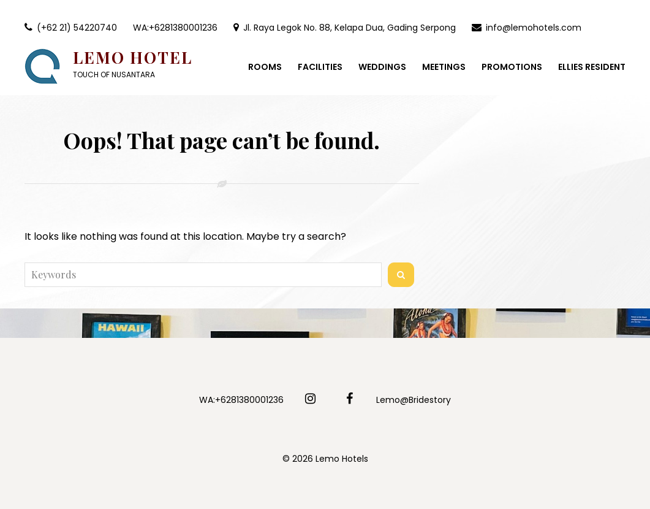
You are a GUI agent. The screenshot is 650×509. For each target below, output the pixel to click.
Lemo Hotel (132, 57)
